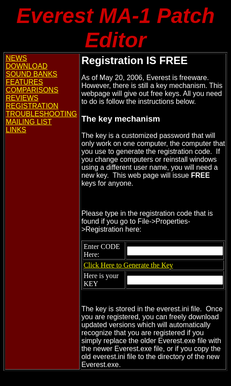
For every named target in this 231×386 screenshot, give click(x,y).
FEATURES (24, 82)
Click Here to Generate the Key (128, 265)
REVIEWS (22, 98)
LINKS (16, 130)
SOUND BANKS (31, 74)
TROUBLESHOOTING (41, 114)
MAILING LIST (29, 122)
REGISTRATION (32, 106)
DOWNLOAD (26, 66)
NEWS (16, 58)
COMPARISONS (32, 90)
